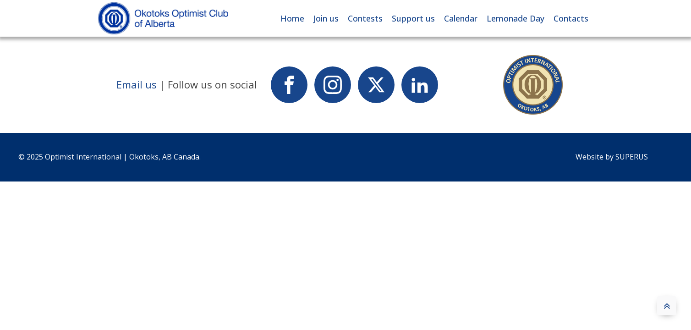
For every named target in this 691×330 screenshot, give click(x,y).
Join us (326, 18)
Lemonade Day (515, 18)
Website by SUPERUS (613, 157)
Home (292, 18)
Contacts (571, 18)
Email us (136, 84)
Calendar (460, 18)
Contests (365, 18)
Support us (413, 18)
